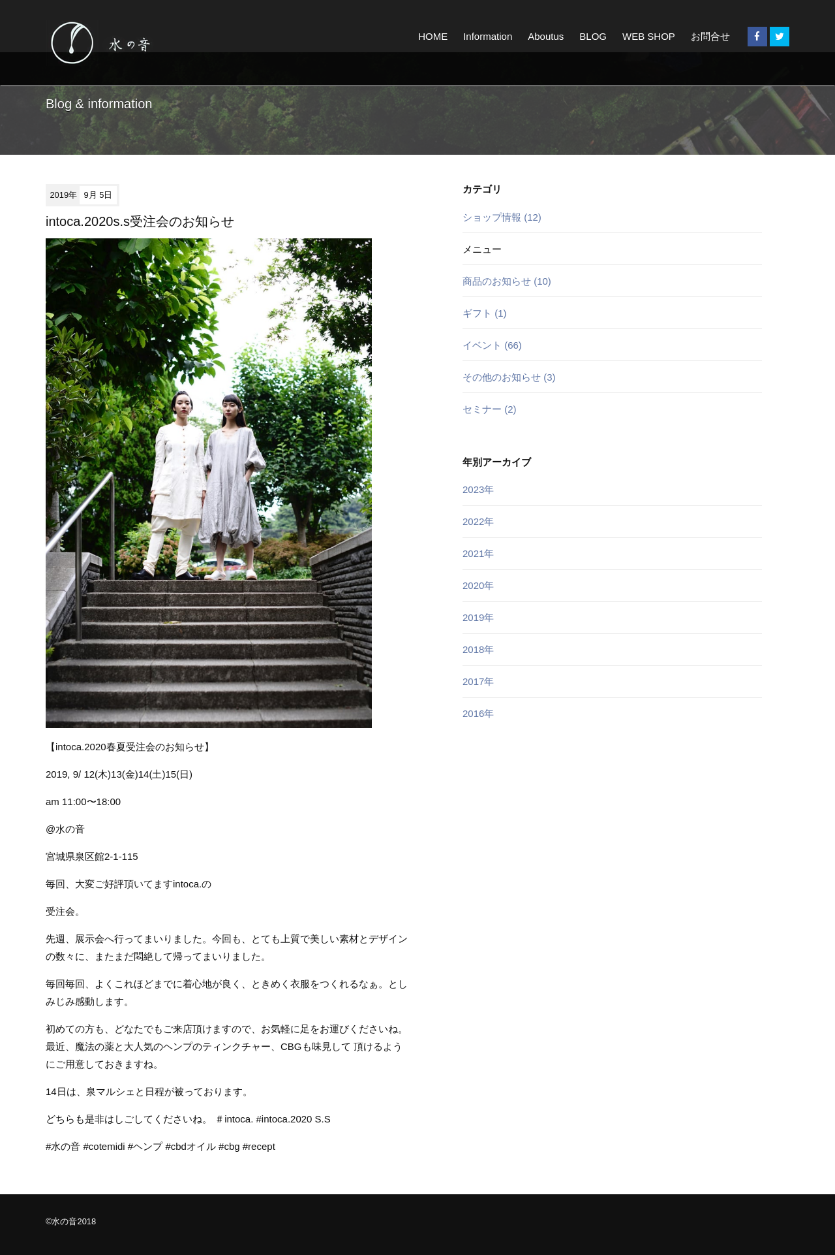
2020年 (478, 585)
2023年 (478, 489)
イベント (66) (492, 345)
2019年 (478, 617)
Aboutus (546, 36)
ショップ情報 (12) (502, 217)
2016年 (478, 713)
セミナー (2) (490, 409)
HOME (433, 36)
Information (487, 36)
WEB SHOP (648, 36)
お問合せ (710, 36)
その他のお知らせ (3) (509, 377)
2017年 (478, 681)
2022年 (478, 521)
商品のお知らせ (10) (507, 281)
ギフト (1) (485, 313)
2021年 (478, 553)
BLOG (593, 36)
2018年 (478, 649)
